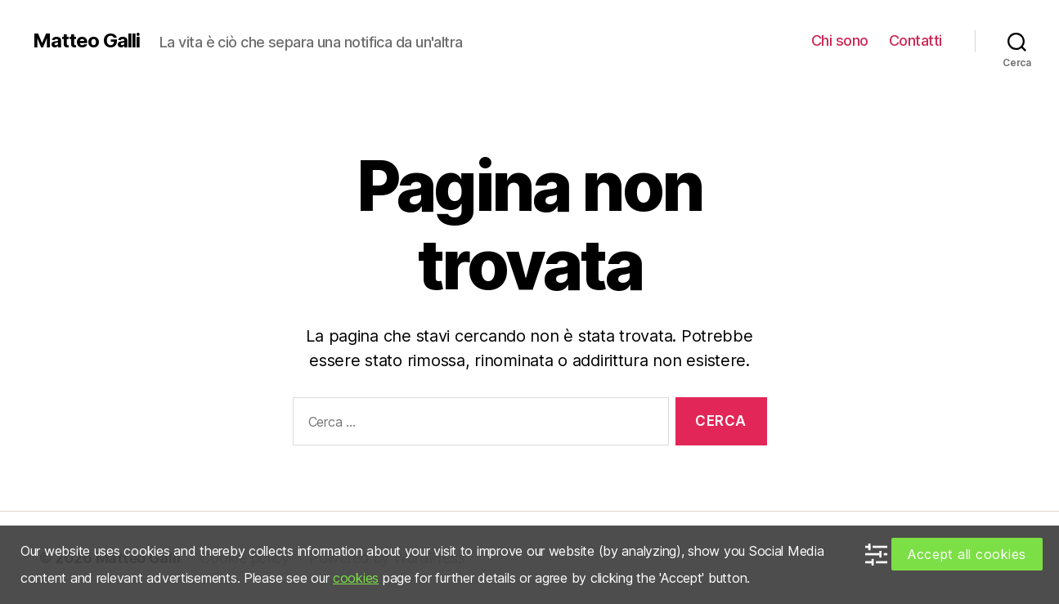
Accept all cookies (967, 554)
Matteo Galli (86, 41)
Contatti (915, 40)
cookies (356, 578)
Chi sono (839, 40)
